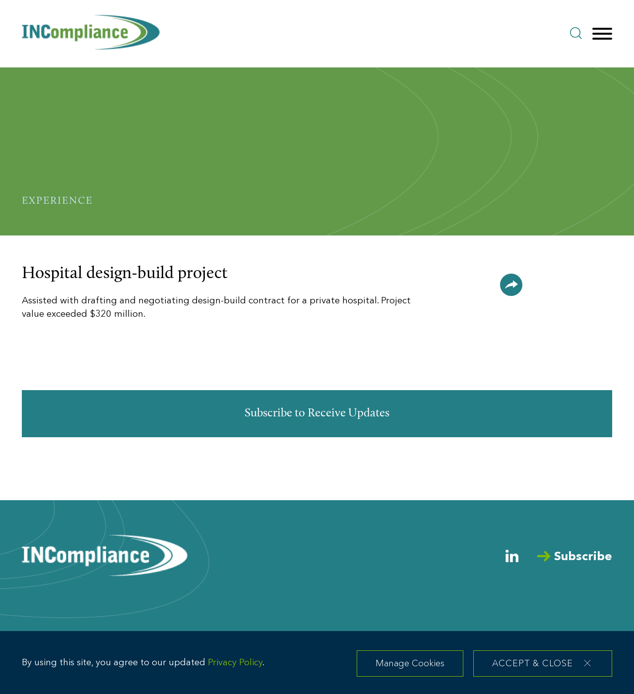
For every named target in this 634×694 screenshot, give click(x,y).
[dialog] (317, 665)
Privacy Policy (235, 666)
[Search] (576, 33)
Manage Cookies (410, 667)
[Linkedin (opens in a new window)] (512, 556)
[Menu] (602, 34)
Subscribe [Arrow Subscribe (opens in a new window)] (574, 557)
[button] (511, 285)
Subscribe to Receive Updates (317, 413)
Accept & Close (532, 667)
